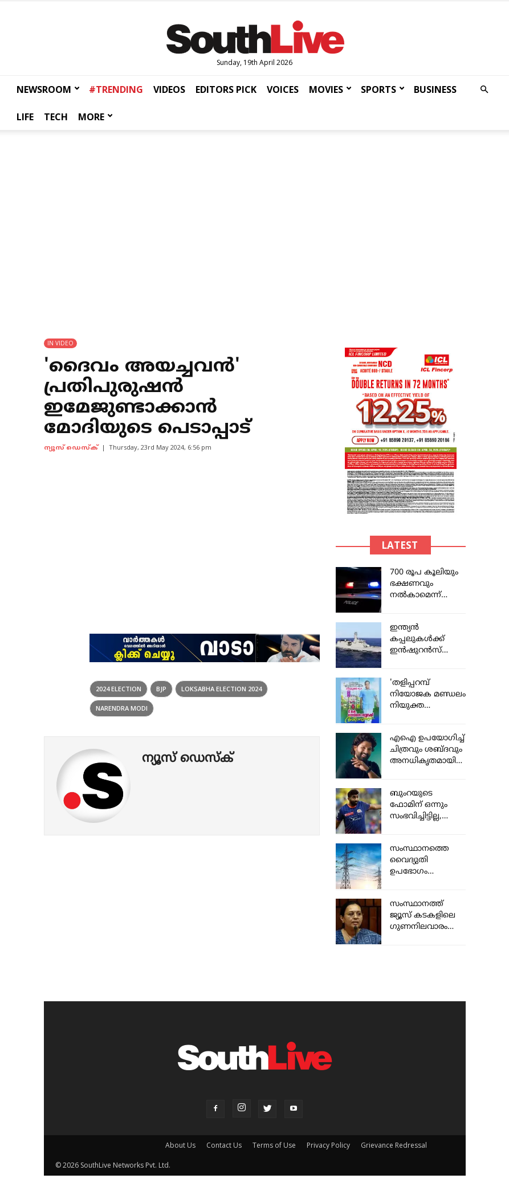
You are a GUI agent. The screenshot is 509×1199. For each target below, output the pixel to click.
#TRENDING (116, 89)
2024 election (118, 688)
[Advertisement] (254, 223)
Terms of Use (274, 1145)
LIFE (25, 117)
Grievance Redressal (394, 1145)
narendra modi (122, 708)
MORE (95, 117)
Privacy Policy (328, 1145)
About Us (180, 1145)
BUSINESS (435, 89)
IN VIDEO (60, 343)
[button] (484, 89)
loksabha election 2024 (221, 688)
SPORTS (383, 89)
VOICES (283, 89)
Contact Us (224, 1145)
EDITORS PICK (226, 89)
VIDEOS (169, 89)
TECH (56, 117)
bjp (161, 688)
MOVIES (330, 89)
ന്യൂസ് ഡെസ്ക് (71, 448)
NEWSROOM (48, 89)
